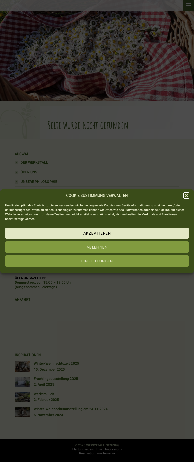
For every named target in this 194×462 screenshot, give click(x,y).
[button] (186, 195)
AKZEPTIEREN (97, 233)
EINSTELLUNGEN (97, 261)
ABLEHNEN (97, 247)
